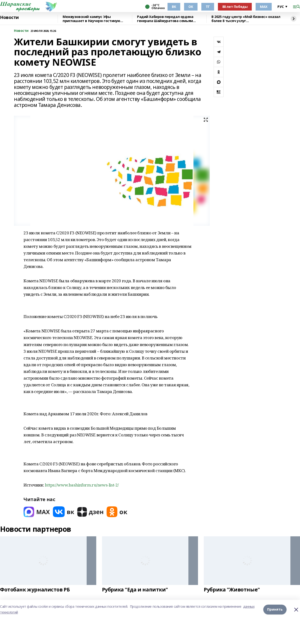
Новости (9, 17)
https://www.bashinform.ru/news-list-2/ (82, 485)
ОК (190, 6)
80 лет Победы (235, 6)
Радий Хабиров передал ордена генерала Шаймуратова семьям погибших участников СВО (165, 19)
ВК (174, 6)
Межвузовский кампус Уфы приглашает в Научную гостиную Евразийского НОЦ (91, 19)
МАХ (263, 6)
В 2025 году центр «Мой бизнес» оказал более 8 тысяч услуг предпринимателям (245, 19)
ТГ (208, 6)
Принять (275, 609)
